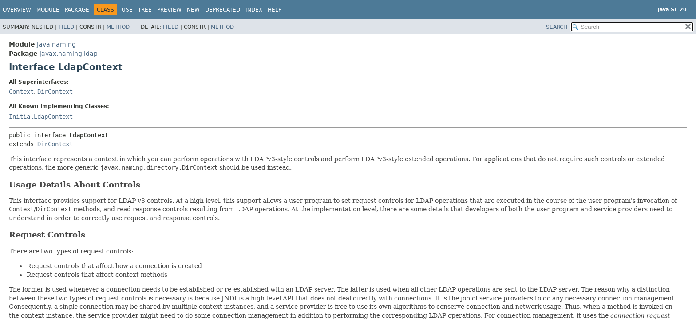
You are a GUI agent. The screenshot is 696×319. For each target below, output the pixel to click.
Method (118, 27)
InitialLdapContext (41, 116)
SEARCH (556, 27)
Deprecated (222, 10)
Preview (169, 10)
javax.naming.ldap (69, 53)
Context (21, 91)
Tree (145, 10)
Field (66, 27)
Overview (17, 10)
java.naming (56, 44)
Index (253, 10)
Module (47, 10)
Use (127, 10)
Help (274, 10)
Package (77, 10)
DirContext (55, 91)
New (193, 10)
